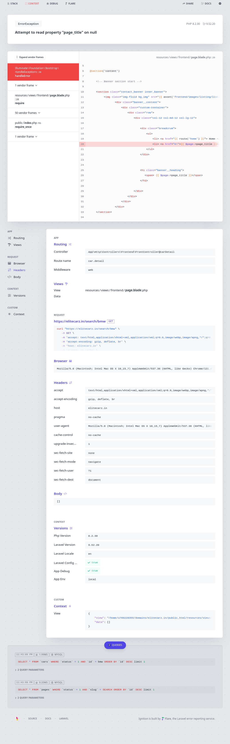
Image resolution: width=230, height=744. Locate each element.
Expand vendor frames (29, 57)
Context (13, 289)
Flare (166, 718)
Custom (13, 307)
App (10, 231)
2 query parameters (29, 669)
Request (13, 256)
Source (32, 718)
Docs (48, 718)
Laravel (64, 718)
